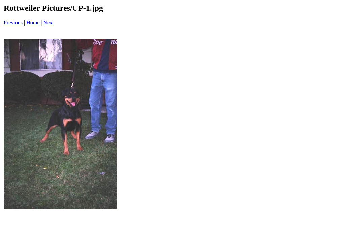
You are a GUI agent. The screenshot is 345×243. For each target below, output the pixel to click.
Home (32, 22)
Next (48, 22)
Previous (13, 22)
